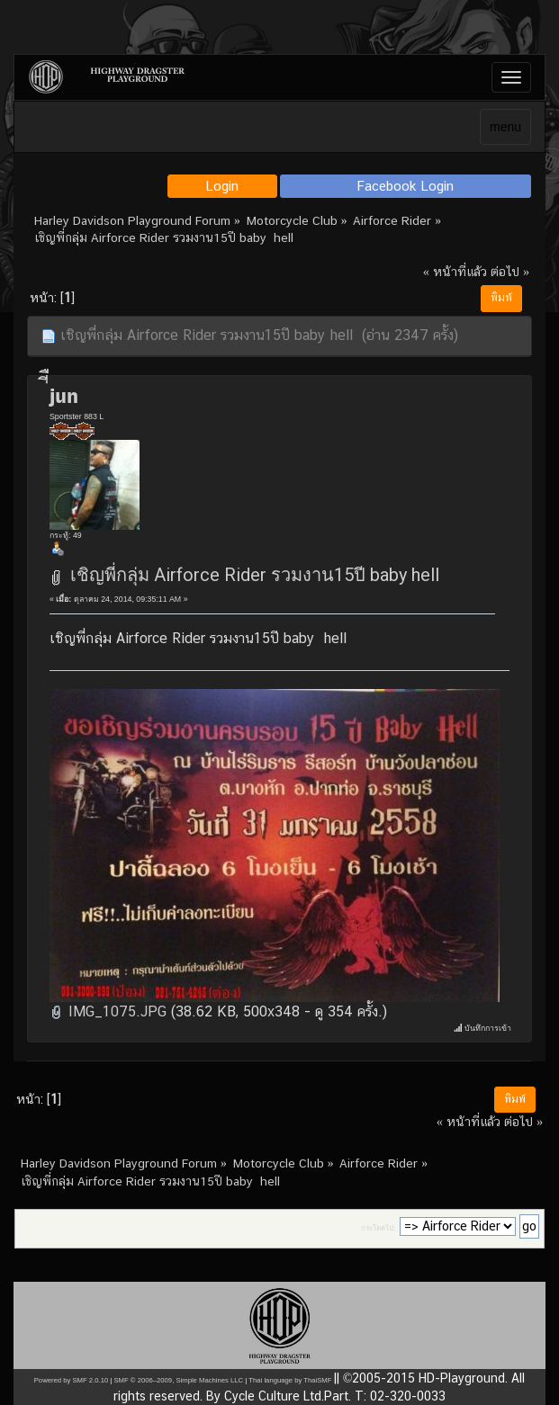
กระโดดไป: (378, 1228)
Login (222, 185)
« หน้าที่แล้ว (455, 271)
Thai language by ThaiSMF (289, 1380)
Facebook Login (405, 185)
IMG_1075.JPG (108, 1011)
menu (505, 127)
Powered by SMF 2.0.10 (71, 1380)
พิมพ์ (501, 297)
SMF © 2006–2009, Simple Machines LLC (178, 1380)
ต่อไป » (510, 271)
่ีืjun (64, 395)
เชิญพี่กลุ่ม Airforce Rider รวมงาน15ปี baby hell (254, 575)
